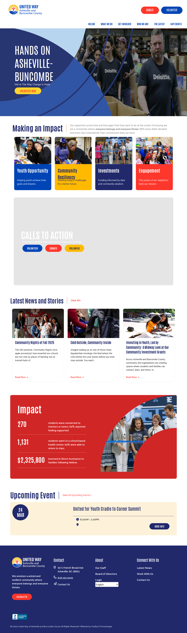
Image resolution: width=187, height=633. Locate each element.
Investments (108, 170)
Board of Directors (106, 573)
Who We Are (142, 24)
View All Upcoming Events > (77, 495)
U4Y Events (176, 24)
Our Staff (100, 567)
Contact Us (64, 584)
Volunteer (171, 10)
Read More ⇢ (21, 377)
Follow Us (74, 248)
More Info (159, 526)
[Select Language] (106, 584)
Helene (91, 24)
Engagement (149, 170)
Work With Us (145, 573)
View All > (76, 300)
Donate (150, 10)
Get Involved (124, 24)
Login (98, 579)
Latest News (144, 567)
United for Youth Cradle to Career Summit (107, 508)
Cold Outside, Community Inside (91, 342)
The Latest (159, 24)
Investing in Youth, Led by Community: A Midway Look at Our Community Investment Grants (147, 347)
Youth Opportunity (32, 170)
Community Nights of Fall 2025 (34, 342)
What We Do (106, 24)
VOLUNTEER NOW (28, 91)
